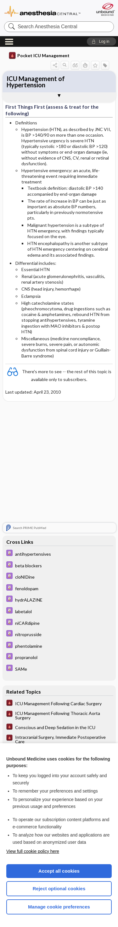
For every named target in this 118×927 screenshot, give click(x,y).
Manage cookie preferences (59, 906)
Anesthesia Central (42, 11)
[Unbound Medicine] (105, 9)
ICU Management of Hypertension (36, 82)
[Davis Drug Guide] (59, 553)
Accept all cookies (59, 871)
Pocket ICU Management (39, 55)
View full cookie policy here (32, 851)
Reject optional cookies (59, 888)
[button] (101, 41)
